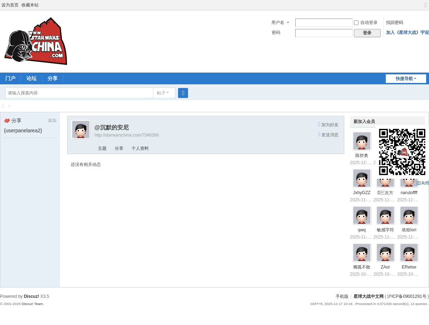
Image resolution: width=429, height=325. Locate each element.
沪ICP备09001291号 (406, 296)
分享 (53, 78)
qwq (362, 229)
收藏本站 (30, 5)
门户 (10, 78)
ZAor (385, 267)
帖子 (161, 92)
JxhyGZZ (362, 192)
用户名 (277, 22)
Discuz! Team (32, 304)
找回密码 (394, 22)
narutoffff (409, 192)
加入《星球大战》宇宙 (407, 32)
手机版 (342, 296)
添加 (52, 120)
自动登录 (366, 22)
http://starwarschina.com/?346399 (126, 135)
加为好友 (330, 124)
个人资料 (140, 148)
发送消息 (330, 134)
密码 (276, 32)
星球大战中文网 (369, 296)
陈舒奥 (361, 155)
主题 (102, 148)
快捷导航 (404, 78)
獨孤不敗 (361, 267)
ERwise (409, 267)
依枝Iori (409, 229)
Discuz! (31, 296)
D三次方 (386, 192)
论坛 (31, 78)
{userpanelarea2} (23, 130)
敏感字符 (385, 229)
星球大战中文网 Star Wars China (3, 106)
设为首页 (10, 5)
